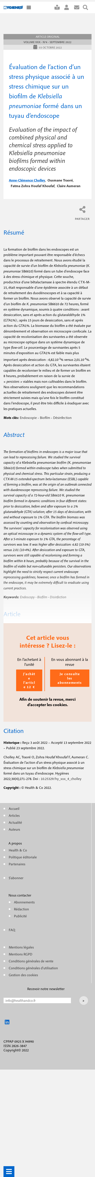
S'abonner (58, 7)
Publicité (20, 916)
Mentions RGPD (20, 954)
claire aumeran (68, 186)
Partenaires (17, 864)
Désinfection (62, 417)
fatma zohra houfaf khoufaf (32, 186)
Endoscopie (28, 417)
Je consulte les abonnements (70, 678)
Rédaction (21, 909)
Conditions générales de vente (31, 961)
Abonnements (24, 902)
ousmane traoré (60, 180)
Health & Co (18, 850)
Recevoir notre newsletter (45, 989)
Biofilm (45, 417)
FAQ (12, 930)
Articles (14, 815)
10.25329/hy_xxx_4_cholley (61, 779)
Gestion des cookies (23, 975)
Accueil (14, 808)
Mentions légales (21, 947)
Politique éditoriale (23, 857)
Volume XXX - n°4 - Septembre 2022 (47, 42)
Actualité (15, 822)
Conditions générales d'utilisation (33, 968)
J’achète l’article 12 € (29, 680)
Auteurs (14, 829)
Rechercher (87, 7)
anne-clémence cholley (27, 180)
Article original (47, 37)
